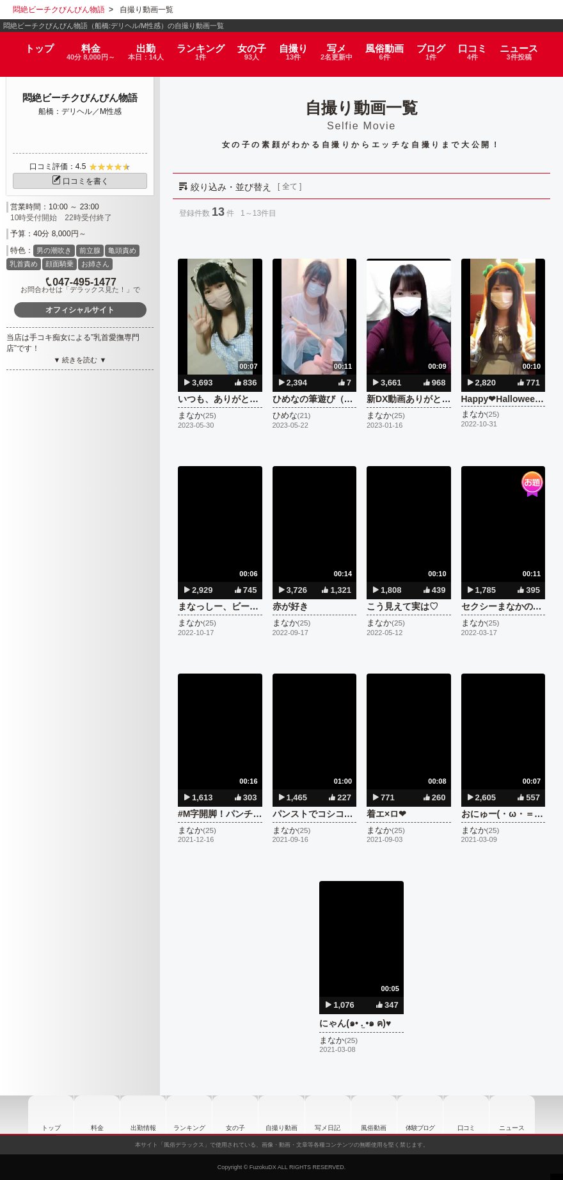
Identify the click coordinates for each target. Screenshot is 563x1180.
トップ (32, 42)
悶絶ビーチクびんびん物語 (80, 97)
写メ (341, 46)
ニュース (526, 46)
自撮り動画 (281, 1114)
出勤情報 (137, 1114)
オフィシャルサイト (80, 309)
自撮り (295, 46)
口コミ (480, 46)
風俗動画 (391, 46)
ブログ (437, 46)
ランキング (202, 46)
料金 (87, 46)
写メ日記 (329, 1114)
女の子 (253, 46)
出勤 (146, 46)
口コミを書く (80, 181)
